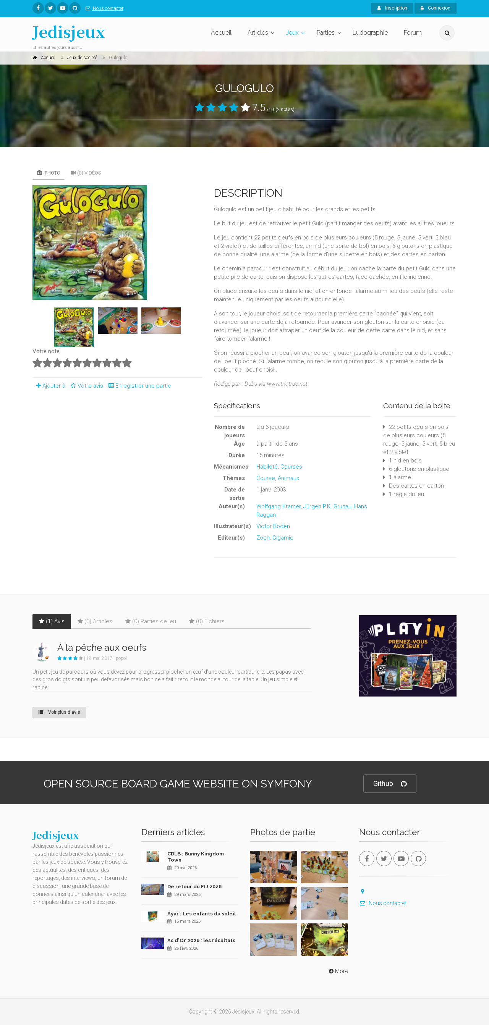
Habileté (267, 466)
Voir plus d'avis (59, 712)
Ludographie (370, 32)
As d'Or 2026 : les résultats (201, 940)
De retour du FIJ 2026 (194, 886)
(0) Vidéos (86, 173)
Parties (326, 32)
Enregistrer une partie (138, 385)
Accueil (221, 32)
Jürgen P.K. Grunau (327, 506)
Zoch (263, 537)
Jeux (292, 32)
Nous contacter (103, 8)
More (337, 971)
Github (389, 784)
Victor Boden (273, 526)
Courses (291, 466)
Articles (258, 32)
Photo (48, 173)
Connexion (435, 8)
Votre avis (86, 385)
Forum (413, 32)
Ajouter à (48, 385)
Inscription (392, 8)
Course (265, 478)
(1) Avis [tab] (52, 621)
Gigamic (282, 537)
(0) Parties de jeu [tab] (150, 621)
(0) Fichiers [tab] (207, 621)
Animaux (288, 478)
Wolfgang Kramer (278, 506)
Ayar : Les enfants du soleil (201, 914)
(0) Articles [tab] (95, 621)
